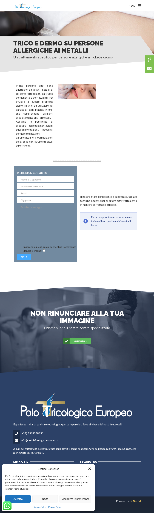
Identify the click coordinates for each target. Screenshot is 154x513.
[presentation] (44, 233)
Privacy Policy (54, 507)
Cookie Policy (40, 507)
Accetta (18, 498)
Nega (45, 498)
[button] (89, 469)
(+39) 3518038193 (32, 433)
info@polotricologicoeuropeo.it (39, 440)
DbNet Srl (135, 501)
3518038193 (75, 341)
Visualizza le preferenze (75, 498)
